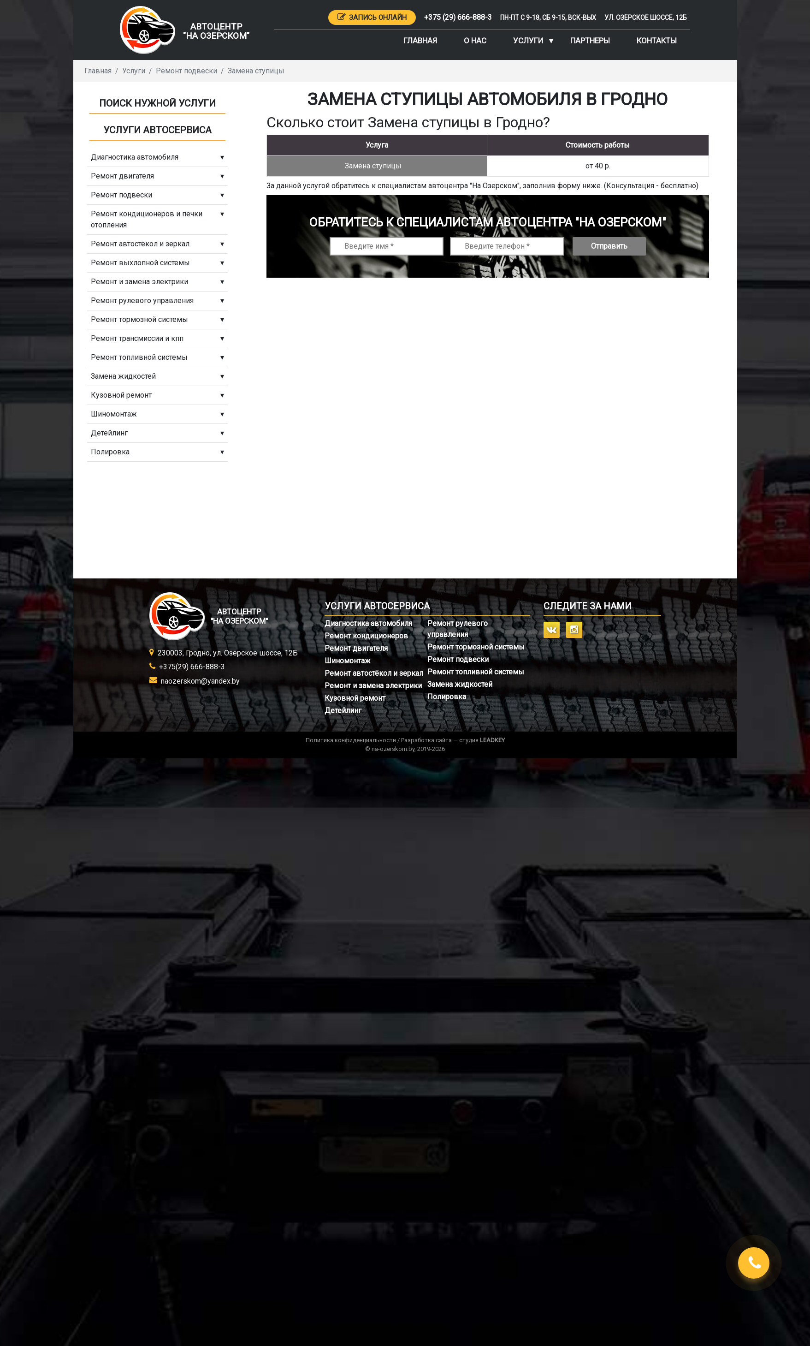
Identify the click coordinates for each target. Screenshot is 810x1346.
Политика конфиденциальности (351, 740)
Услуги (528, 40)
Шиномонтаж (348, 660)
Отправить (609, 246)
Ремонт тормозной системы (476, 647)
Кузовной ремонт (355, 698)
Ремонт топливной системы (475, 671)
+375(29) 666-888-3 (192, 666)
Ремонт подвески (458, 659)
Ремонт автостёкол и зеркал (374, 673)
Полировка (446, 696)
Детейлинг (343, 710)
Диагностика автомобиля (368, 623)
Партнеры (590, 40)
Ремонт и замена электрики (373, 685)
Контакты (657, 40)
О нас (475, 40)
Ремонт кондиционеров (366, 635)
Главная (420, 40)
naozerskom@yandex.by (200, 681)
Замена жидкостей (459, 684)
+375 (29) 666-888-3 (458, 17)
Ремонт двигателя (356, 648)
